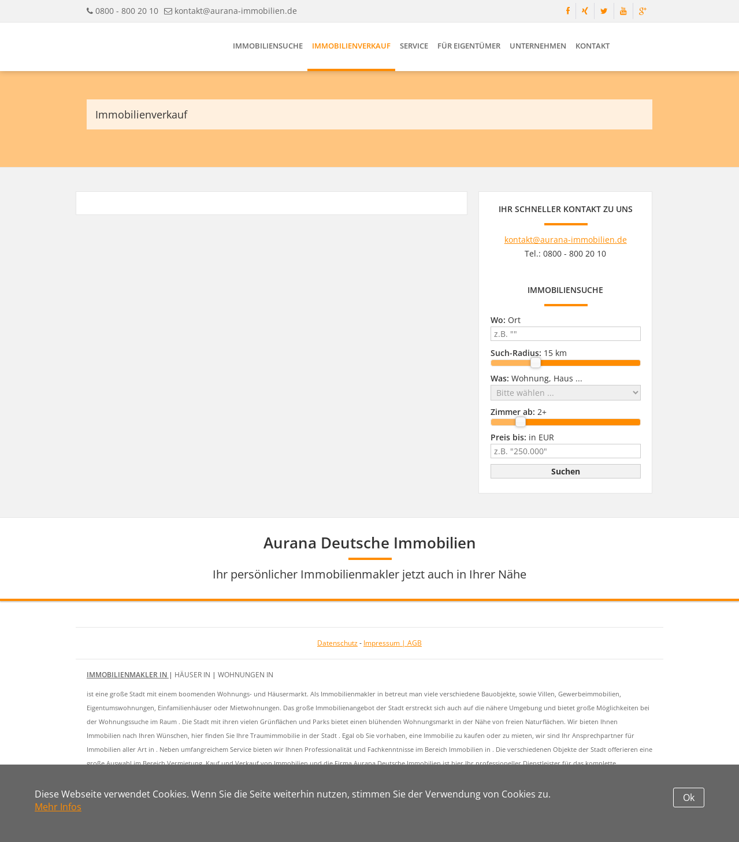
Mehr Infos (58, 806)
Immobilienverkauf (351, 45)
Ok (689, 797)
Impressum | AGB (392, 643)
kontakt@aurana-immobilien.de (235, 10)
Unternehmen (538, 45)
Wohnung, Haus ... (536, 378)
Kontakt (592, 45)
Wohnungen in (245, 675)
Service (414, 45)
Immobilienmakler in (128, 675)
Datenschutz (337, 643)
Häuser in (193, 675)
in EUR (522, 437)
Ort (506, 319)
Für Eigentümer (468, 45)
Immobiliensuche (268, 45)
